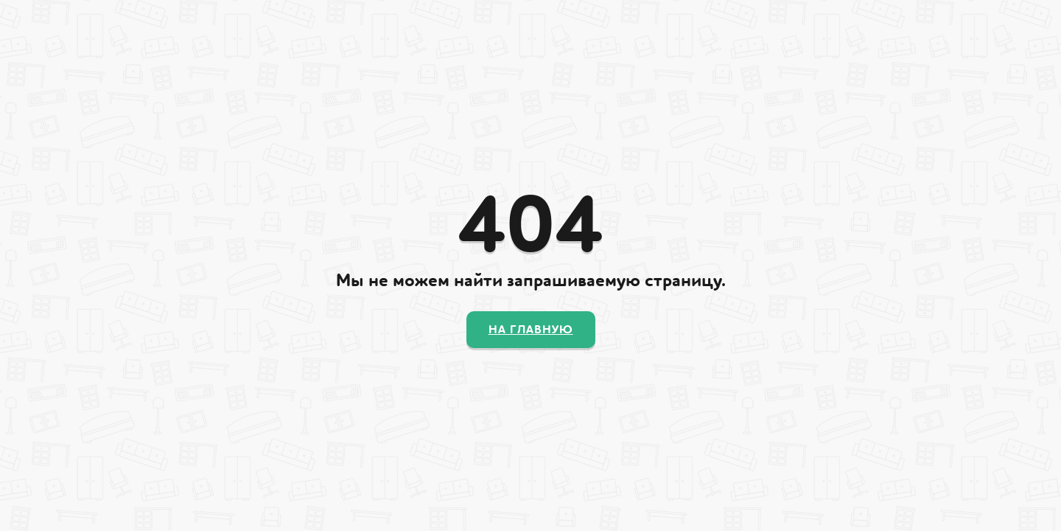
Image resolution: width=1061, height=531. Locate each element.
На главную (531, 330)
